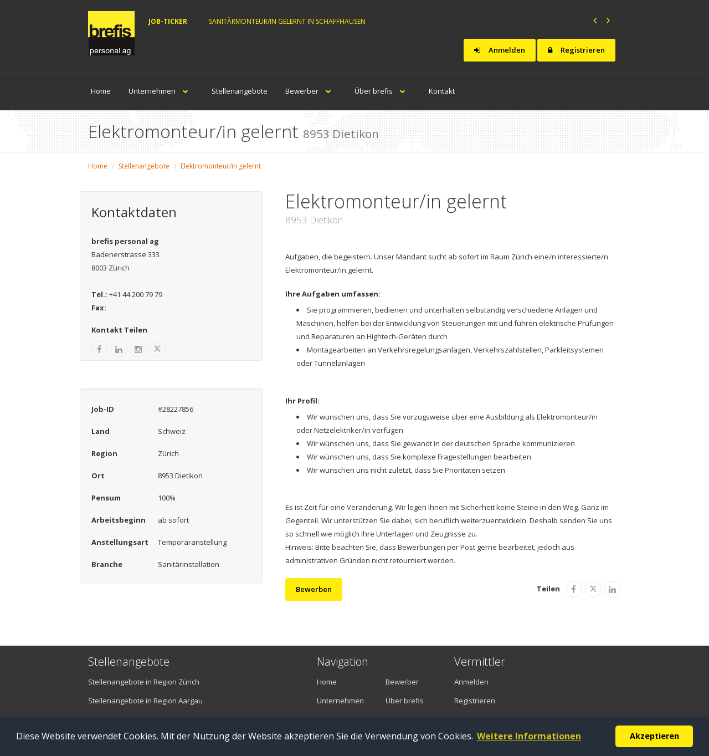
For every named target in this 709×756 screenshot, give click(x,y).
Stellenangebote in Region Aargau (145, 701)
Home (101, 91)
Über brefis (382, 91)
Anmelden (499, 50)
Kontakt (442, 91)
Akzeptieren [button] (654, 736)
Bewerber (311, 91)
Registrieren (576, 50)
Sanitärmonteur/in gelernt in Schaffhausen (287, 21)
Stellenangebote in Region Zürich (143, 682)
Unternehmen (161, 91)
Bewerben (314, 589)
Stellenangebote (240, 91)
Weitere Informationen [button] (529, 736)
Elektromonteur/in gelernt (221, 166)
